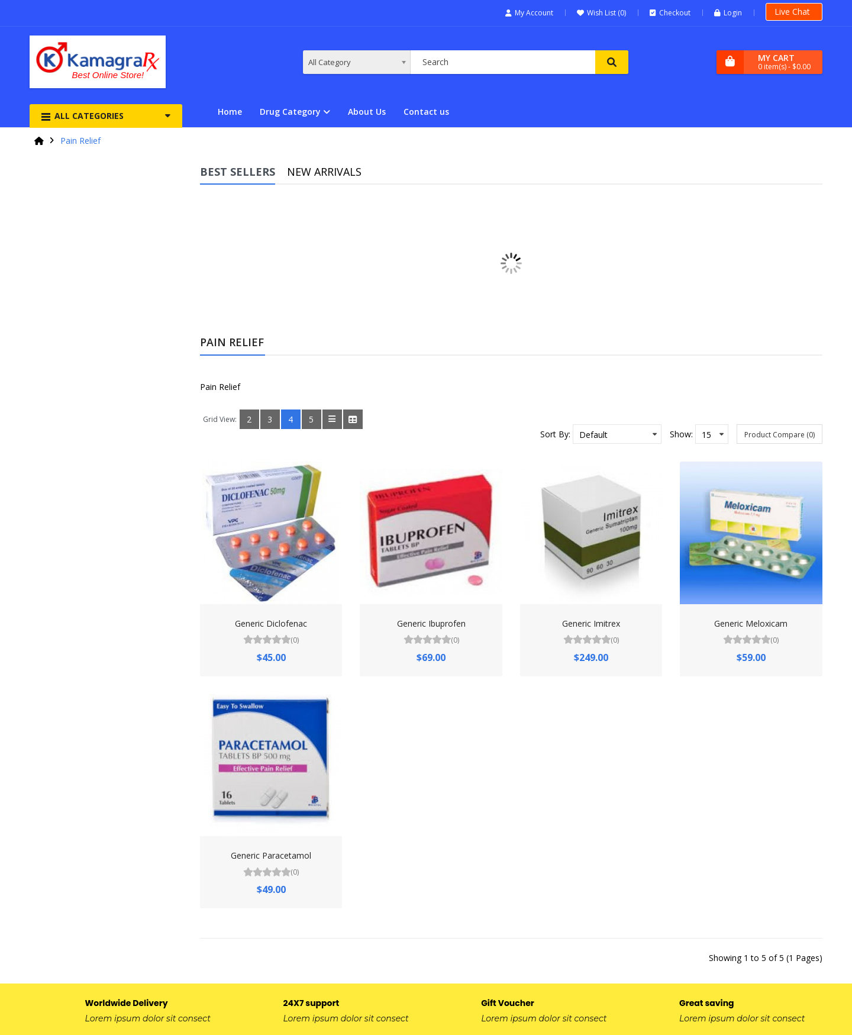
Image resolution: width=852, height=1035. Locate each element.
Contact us (426, 111)
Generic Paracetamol (271, 855)
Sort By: (555, 434)
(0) (295, 640)
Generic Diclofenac (271, 623)
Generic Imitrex (591, 623)
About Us (367, 111)
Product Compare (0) (779, 435)
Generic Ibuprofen (431, 623)
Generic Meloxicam (751, 623)
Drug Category (290, 111)
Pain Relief (80, 141)
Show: (681, 434)
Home (230, 111)
